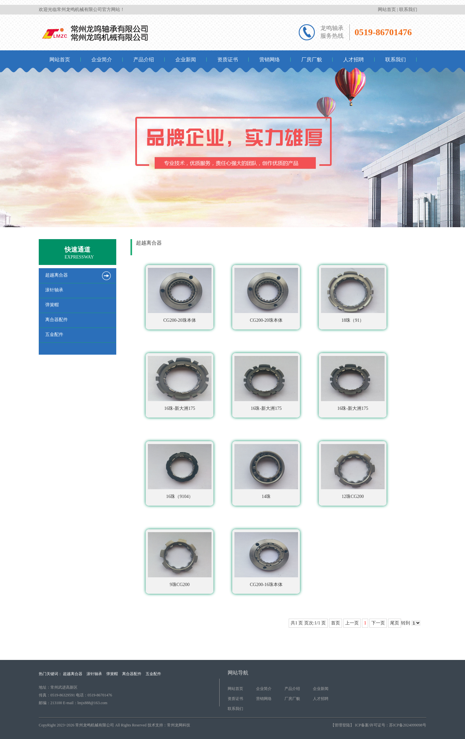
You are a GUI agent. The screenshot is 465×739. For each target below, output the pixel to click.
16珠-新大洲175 (180, 382)
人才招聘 (353, 59)
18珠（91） (353, 294)
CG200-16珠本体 (266, 558)
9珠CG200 (180, 558)
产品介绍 (143, 59)
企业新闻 (185, 59)
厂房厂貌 (311, 59)
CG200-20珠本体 (180, 294)
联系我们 (408, 9)
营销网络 (269, 59)
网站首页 (387, 9)
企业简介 (101, 59)
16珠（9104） (180, 470)
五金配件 (153, 674)
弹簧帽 (112, 674)
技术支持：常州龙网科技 (169, 725)
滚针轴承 (94, 674)
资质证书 (227, 59)
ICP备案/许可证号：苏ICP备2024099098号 (390, 725)
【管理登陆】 (342, 725)
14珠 (266, 470)
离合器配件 (131, 674)
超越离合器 (413, 246)
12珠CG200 (353, 470)
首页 (373, 246)
